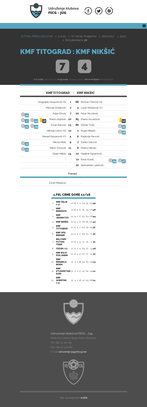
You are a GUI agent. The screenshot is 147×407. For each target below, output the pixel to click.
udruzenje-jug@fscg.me (72, 351)
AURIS (84, 398)
